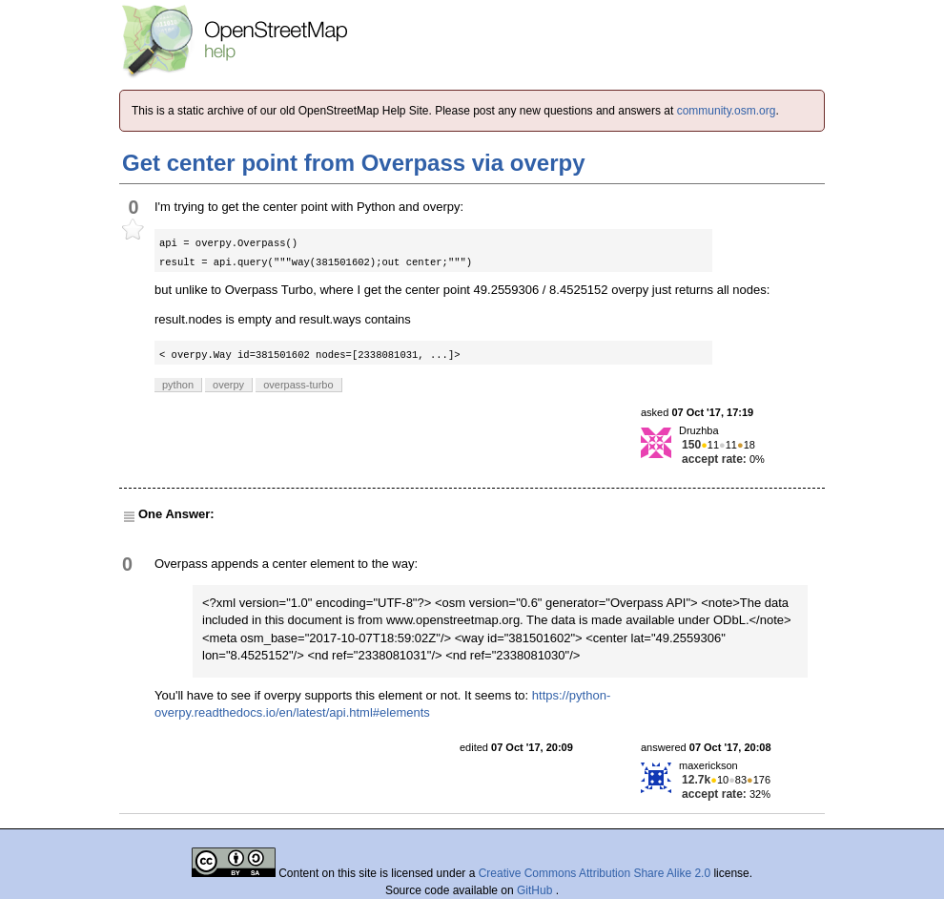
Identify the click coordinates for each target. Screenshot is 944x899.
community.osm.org (726, 110)
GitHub (536, 890)
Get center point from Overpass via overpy (353, 163)
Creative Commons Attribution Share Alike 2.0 (594, 873)
